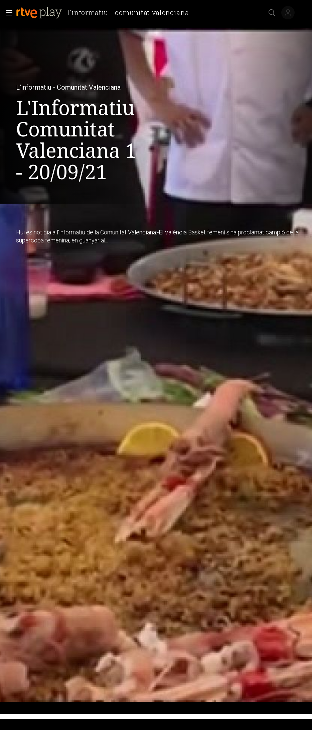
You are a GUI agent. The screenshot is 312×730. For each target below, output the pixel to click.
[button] (7, 12)
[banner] (105, 12)
